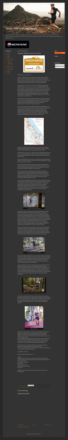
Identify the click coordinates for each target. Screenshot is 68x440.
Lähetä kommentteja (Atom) (24, 426)
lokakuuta (9, 60)
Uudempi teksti (20, 424)
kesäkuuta (9, 66)
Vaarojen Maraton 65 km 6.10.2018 (10, 63)
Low (31, 74)
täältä (33, 354)
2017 (7, 71)
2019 (7, 56)
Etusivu (34, 424)
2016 (7, 73)
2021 (7, 52)
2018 (7, 57)
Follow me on (61, 52)
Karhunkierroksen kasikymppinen (30, 86)
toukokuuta (10, 67)
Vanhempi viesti (47, 424)
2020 (7, 54)
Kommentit (57, 67)
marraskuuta (10, 59)
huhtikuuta (10, 69)
